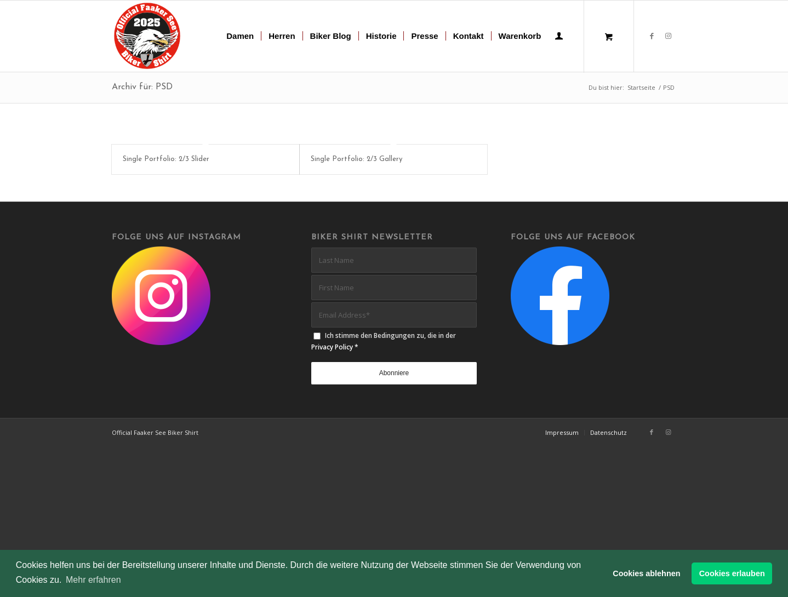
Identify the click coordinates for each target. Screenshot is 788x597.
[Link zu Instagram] (668, 35)
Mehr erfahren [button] (93, 579)
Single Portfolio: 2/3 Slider (166, 159)
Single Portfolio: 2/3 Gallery (356, 159)
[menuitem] (240, 36)
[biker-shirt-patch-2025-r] (148, 36)
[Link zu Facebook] (651, 35)
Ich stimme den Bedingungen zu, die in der (383, 343)
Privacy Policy (332, 349)
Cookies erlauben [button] (732, 573)
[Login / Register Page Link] (559, 37)
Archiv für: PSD (142, 87)
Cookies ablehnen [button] (646, 573)
